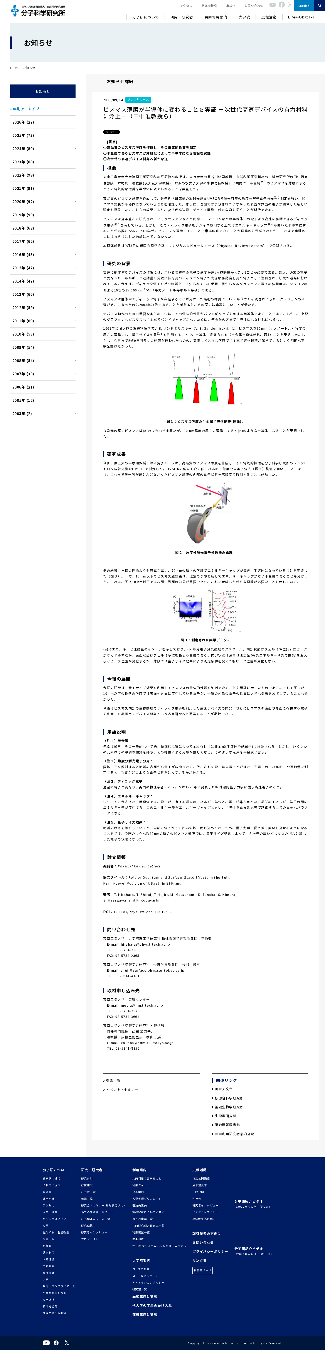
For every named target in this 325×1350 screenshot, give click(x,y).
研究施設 (87, 1185)
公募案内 (138, 1192)
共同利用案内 (216, 17)
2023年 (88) (23, 161)
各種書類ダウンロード (147, 1198)
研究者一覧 (88, 1192)
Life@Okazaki (301, 17)
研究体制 (87, 1178)
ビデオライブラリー (205, 1212)
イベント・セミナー (121, 1089)
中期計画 (49, 1266)
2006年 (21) (23, 387)
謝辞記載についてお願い (148, 1212)
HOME (14, 68)
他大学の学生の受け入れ (152, 1305)
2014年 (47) (23, 281)
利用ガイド (139, 1185)
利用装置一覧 (141, 1232)
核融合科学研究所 (228, 1098)
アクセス (186, 5)
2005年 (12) (23, 400)
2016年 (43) (23, 254)
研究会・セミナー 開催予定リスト (103, 1205)
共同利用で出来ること (147, 1178)
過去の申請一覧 (142, 1219)
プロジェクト (90, 1239)
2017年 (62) (23, 241)
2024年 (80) (23, 148)
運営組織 (49, 1198)
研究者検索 (209, 5)
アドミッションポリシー (148, 1282)
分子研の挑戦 (52, 1178)
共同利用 (49, 1252)
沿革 (46, 1225)
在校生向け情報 (145, 1314)
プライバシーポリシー (210, 1251)
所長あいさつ (52, 1185)
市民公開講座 (201, 1178)
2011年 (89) (23, 320)
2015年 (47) (23, 267)
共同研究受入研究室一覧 (148, 1225)
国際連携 (49, 1259)
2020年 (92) (23, 201)
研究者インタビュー (94, 1232)
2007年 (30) (23, 373)
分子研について (145, 17)
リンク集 (199, 1260)
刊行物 (196, 1198)
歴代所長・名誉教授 (56, 1232)
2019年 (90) (23, 214)
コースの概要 (141, 1269)
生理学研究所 (224, 1115)
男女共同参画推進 (54, 1293)
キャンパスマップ (54, 1219)
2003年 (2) (22, 413)
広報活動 (269, 17)
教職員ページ (202, 1270)
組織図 (47, 1192)
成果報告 (138, 1239)
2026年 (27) (23, 122)
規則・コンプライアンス (59, 1286)
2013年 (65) (23, 294)
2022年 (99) (23, 175)
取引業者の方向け (206, 1233)
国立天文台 (222, 1089)
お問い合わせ (254, 5)
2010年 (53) (23, 334)
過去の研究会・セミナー (97, 1212)
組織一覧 (87, 1198)
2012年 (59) (23, 307)
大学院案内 (141, 1260)
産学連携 (49, 1299)
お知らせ (43, 91)
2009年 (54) (23, 347)
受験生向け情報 (145, 1296)
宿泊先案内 (139, 1205)
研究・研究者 (181, 17)
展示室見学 (199, 1185)
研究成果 (87, 1225)
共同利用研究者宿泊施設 (233, 1134)
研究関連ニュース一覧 (95, 1219)
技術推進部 (50, 1306)
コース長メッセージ (145, 1275)
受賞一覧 (112, 1080)
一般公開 (198, 1192)
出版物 (231, 5)
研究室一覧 (139, 1289)
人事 (46, 1279)
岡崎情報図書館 (226, 1124)
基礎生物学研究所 (228, 1107)
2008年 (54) (23, 360)
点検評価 (49, 1272)
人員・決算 (50, 1212)
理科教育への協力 (204, 1219)
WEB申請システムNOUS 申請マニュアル (159, 1245)
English (304, 5)
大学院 (244, 17)
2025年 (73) (23, 135)
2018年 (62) (23, 228)
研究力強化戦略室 (54, 1313)
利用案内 (139, 1170)
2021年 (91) (23, 188)
